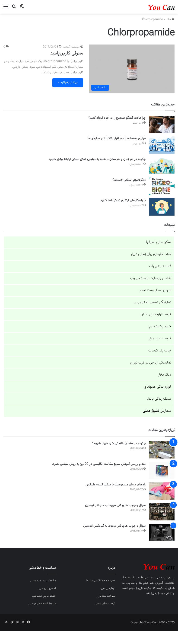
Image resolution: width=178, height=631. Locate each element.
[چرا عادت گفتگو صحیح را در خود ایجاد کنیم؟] (162, 124)
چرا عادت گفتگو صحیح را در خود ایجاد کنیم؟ (117, 118)
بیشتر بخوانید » (67, 82)
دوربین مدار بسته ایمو (155, 290)
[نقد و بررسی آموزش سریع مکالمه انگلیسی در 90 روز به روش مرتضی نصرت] (162, 470)
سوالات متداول (106, 596)
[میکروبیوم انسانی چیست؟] (162, 186)
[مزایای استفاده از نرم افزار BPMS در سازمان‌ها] (162, 145)
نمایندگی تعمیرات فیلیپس (152, 302)
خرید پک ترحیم (160, 326)
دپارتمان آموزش (71, 47)
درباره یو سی (108, 588)
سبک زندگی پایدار (159, 398)
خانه (170, 19)
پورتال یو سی (163, 577)
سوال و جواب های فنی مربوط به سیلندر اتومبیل (115, 505)
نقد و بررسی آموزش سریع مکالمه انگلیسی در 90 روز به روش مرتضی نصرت (99, 464)
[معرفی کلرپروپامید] (132, 69)
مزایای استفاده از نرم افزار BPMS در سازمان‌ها (116, 138)
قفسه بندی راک (160, 266)
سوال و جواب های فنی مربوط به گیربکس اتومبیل (114, 526)
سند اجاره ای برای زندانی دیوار (151, 254)
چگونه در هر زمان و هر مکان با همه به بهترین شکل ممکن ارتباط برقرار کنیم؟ (97, 159)
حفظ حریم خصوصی (44, 596)
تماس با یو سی (47, 588)
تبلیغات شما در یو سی (43, 580)
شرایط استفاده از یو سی (42, 603)
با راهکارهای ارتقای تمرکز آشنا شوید (123, 200)
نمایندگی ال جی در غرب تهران (150, 362)
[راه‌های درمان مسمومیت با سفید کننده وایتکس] (162, 491)
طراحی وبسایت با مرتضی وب (150, 278)
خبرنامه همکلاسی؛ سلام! (100, 580)
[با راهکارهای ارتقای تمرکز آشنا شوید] (162, 207)
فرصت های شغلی (105, 603)
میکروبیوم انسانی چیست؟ (129, 179)
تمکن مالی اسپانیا (158, 242)
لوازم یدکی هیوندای (157, 386)
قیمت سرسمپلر (159, 338)
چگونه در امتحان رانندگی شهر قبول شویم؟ (119, 443)
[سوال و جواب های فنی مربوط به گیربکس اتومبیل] (162, 532)
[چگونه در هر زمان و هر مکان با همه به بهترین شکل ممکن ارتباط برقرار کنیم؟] (162, 165)
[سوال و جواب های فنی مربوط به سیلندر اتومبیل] (162, 511)
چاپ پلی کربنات (159, 350)
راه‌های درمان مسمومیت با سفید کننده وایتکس (116, 484)
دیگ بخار (164, 374)
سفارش (157, 410)
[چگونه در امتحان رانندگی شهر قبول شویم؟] (162, 450)
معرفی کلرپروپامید (66, 53)
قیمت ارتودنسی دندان (155, 314)
